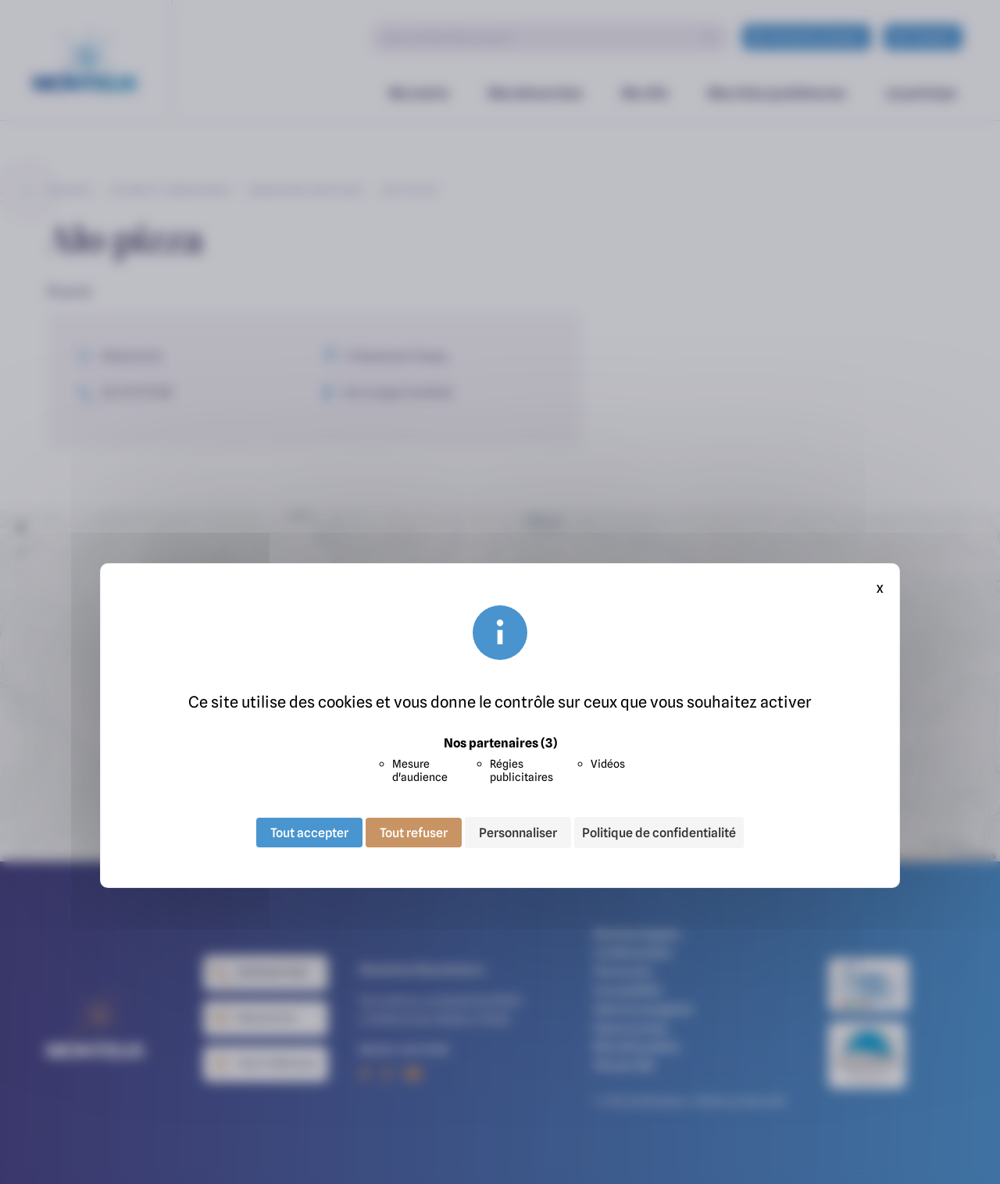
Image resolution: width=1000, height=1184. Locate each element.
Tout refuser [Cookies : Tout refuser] (414, 832)
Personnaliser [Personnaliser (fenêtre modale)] (518, 832)
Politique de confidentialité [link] (659, 832)
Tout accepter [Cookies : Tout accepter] (309, 832)
